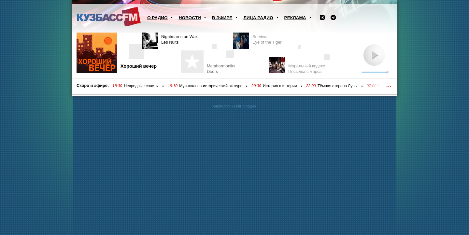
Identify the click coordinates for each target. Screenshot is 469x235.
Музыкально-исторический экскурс (210, 86)
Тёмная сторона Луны (338, 86)
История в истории (280, 86)
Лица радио (258, 17)
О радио (157, 17)
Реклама (295, 17)
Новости (190, 17)
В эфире (222, 17)
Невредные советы (141, 86)
